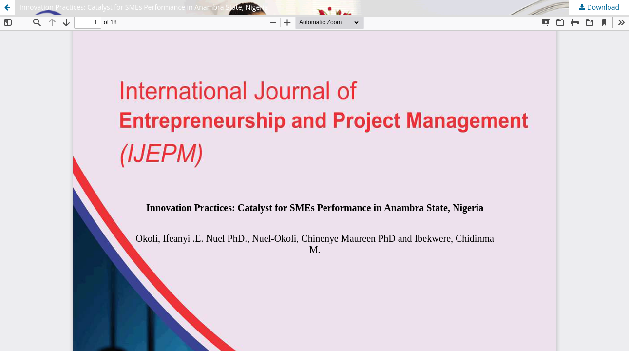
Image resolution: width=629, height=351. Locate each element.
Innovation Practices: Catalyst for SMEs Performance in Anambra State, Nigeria (143, 7)
